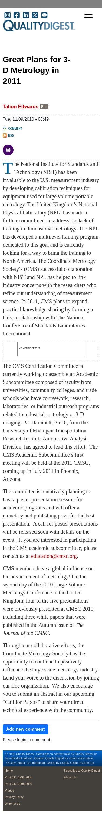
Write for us (12, 803)
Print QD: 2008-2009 (18, 783)
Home (9, 770)
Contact (39, 758)
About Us (70, 777)
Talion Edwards (20, 106)
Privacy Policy (14, 797)
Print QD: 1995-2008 (18, 777)
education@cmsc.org (54, 556)
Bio (44, 106)
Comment (15, 128)
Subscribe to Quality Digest (82, 770)
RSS (11, 135)
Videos (9, 790)
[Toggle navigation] (90, 15)
